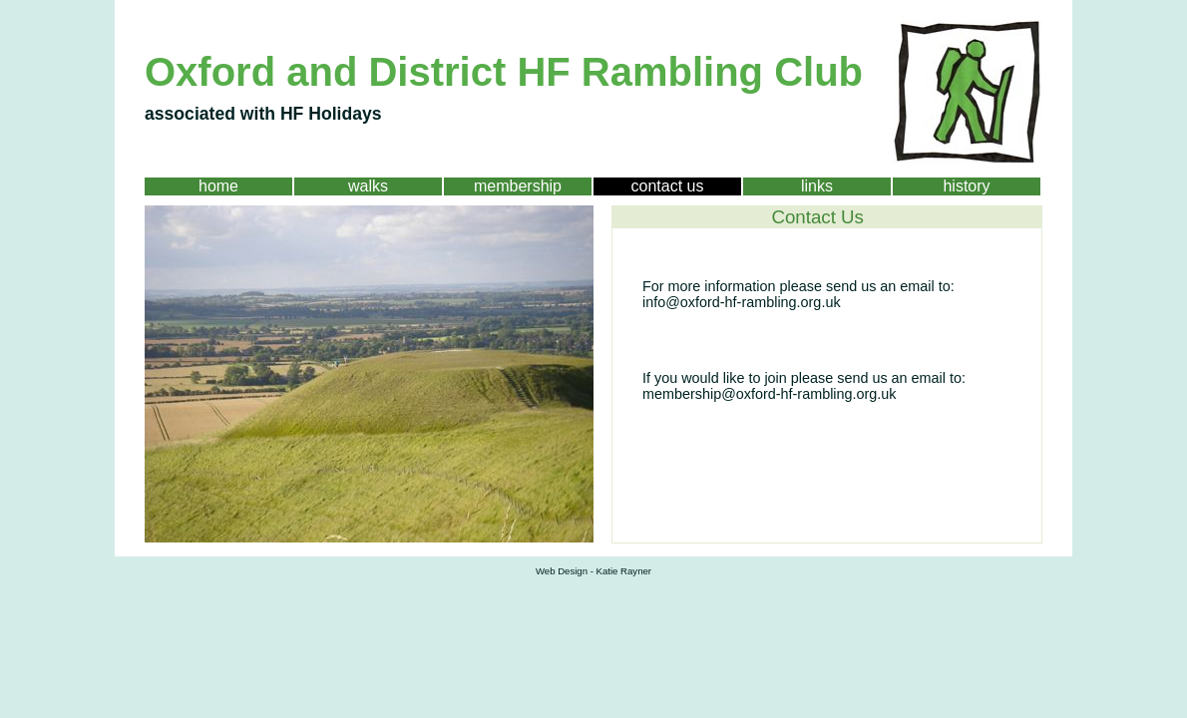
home (218, 186)
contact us (667, 186)
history (966, 186)
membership (518, 186)
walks (368, 186)
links (817, 186)
